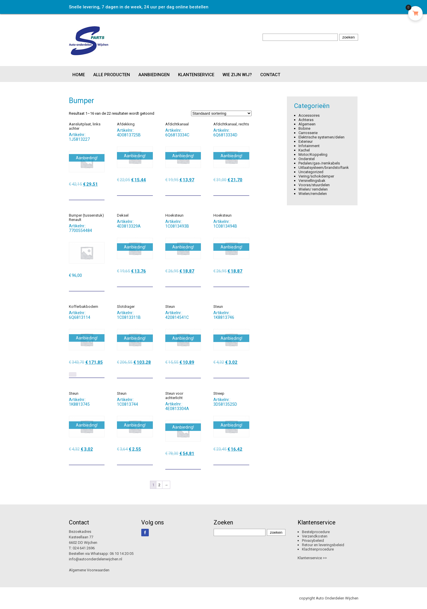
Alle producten (111, 74)
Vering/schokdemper (316, 176)
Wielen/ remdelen (313, 189)
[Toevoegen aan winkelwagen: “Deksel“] (149, 280)
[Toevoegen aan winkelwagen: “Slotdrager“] (149, 371)
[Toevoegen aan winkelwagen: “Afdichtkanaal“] (197, 189)
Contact (270, 74)
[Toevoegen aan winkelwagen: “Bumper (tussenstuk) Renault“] (101, 284)
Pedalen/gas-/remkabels (319, 163)
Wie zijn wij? (237, 74)
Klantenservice (196, 74)
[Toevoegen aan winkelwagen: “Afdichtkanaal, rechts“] (245, 189)
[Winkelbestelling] (221, 113)
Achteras (306, 120)
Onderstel (306, 159)
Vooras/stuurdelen (314, 185)
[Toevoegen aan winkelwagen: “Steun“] (197, 371)
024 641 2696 (84, 548)
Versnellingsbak (311, 180)
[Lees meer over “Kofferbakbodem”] (72, 374)
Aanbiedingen (154, 74)
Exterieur (305, 141)
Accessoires (309, 115)
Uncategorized (310, 172)
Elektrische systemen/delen (321, 137)
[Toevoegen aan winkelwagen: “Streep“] (245, 458)
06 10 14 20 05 (121, 553)
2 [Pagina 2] (159, 485)
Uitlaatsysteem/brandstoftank (323, 167)
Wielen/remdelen (312, 193)
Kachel (304, 150)
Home (78, 74)
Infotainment (309, 146)
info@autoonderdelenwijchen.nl (95, 559)
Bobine (304, 128)
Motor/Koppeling (312, 154)
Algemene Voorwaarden (89, 570)
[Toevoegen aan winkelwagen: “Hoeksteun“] (197, 280)
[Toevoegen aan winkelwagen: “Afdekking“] (149, 189)
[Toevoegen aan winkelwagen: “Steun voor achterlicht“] (197, 463)
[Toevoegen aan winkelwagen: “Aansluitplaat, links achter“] (101, 193)
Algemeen (307, 124)
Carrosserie (308, 133)
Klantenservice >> (312, 558)
